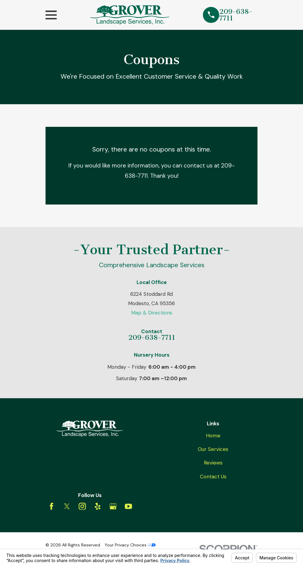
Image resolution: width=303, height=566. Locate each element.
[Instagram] (82, 506)
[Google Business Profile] (113, 506)
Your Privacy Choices (130, 545)
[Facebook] (51, 506)
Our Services (213, 449)
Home (213, 435)
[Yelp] (97, 506)
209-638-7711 (235, 14)
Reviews (213, 462)
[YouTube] (128, 506)
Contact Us (213, 476)
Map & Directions (151, 312)
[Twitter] (67, 506)
